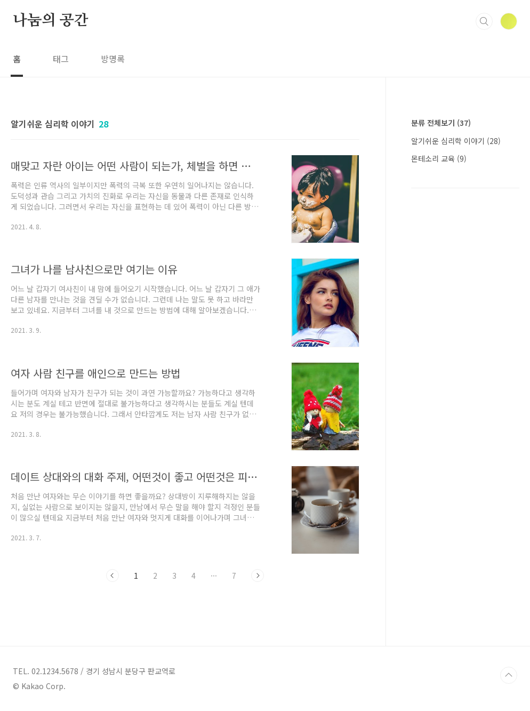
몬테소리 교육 (439, 158)
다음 (257, 575)
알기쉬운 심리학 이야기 (456, 140)
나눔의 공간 (51, 20)
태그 (61, 58)
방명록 (113, 58)
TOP (508, 675)
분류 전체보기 (441, 122)
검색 (484, 21)
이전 (112, 575)
